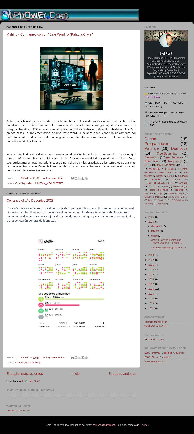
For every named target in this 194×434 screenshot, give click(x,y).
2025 (151, 217)
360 (169, 197)
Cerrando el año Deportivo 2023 (30, 200)
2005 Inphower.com (155, 361)
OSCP (147, 197)
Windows (161, 204)
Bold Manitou (166, 165)
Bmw (185, 197)
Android (183, 182)
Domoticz (179, 148)
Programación (156, 143)
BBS (177, 197)
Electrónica (151, 157)
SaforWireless (178, 200)
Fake (150, 200)
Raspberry (175, 161)
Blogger (144, 425)
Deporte (19, 362)
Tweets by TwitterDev (18, 410)
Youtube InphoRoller (155, 321)
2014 (151, 298)
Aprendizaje (152, 161)
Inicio (76, 373)
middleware (174, 157)
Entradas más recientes (24, 373)
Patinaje (36, 362)
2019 (151, 274)
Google (156, 179)
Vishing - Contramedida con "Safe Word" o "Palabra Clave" (50, 34)
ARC (147, 165)
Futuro (164, 186)
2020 (151, 269)
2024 (151, 221)
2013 (151, 303)
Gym (28, 362)
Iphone (176, 179)
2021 (151, 264)
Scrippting (148, 204)
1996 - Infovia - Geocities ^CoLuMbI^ (164, 352)
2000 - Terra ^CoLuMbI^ (157, 357)
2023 (151, 255)
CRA (184, 165)
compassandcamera (104, 425)
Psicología (162, 200)
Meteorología (180, 186)
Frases (169, 168)
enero (154, 235)
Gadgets (183, 176)
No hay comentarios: (54, 178)
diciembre (157, 226)
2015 (151, 293)
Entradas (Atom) (31, 381)
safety (159, 176)
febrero (155, 231)
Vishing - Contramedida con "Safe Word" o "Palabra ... (166, 241)
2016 (151, 288)
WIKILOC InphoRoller (156, 326)
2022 (151, 260)
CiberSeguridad (23, 183)
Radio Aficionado (158, 189)
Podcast (159, 197)
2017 (151, 284)
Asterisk (154, 168)
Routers (148, 193)
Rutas (170, 176)
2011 (151, 308)
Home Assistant (176, 193)
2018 (151, 279)
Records (178, 189)
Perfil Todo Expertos (155, 339)
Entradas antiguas (122, 373)
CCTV (152, 186)
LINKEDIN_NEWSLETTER (49, 183)
